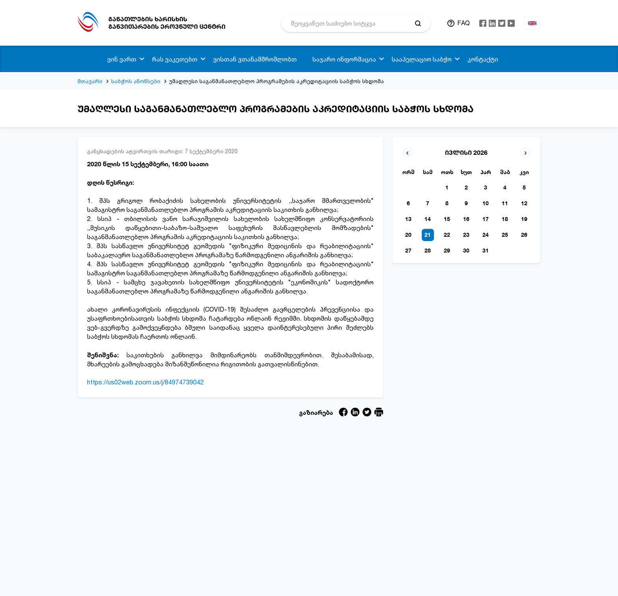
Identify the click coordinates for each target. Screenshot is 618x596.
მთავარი (90, 81)
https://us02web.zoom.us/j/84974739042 (145, 382)
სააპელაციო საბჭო (422, 59)
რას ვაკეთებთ (174, 59)
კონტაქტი (482, 59)
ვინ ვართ (121, 59)
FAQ (463, 23)
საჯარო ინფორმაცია (344, 59)
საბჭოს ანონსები (135, 81)
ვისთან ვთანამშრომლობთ (255, 59)
